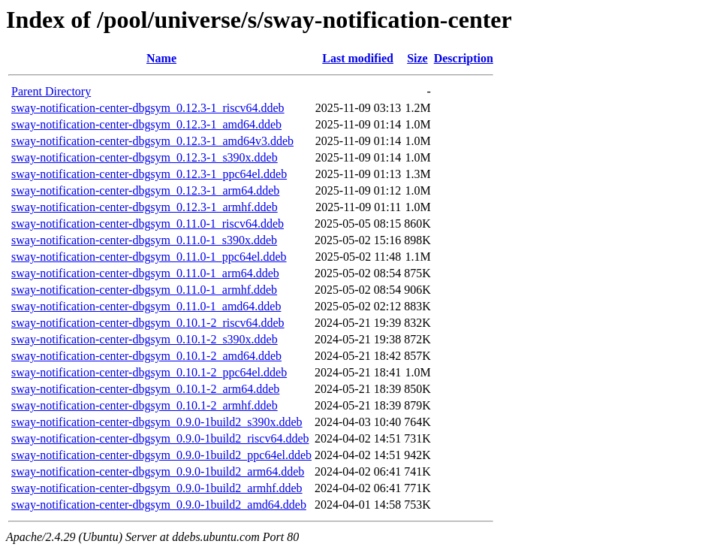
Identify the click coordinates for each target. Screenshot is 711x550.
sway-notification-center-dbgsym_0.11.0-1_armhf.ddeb (144, 289)
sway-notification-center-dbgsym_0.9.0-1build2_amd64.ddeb (158, 504)
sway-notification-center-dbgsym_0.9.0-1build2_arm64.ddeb (157, 471)
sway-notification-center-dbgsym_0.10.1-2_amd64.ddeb (146, 355)
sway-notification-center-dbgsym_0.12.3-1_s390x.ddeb (144, 157)
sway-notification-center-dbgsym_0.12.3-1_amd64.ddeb (146, 124)
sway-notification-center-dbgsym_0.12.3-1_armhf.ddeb (144, 207)
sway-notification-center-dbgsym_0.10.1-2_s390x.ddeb (144, 339)
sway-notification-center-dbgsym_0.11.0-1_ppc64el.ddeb (149, 256)
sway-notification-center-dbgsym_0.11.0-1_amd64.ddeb (146, 306)
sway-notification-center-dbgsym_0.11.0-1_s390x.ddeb (144, 240)
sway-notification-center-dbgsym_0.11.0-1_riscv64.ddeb (147, 223)
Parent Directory (51, 91)
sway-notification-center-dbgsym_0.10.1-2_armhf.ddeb (144, 405)
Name (161, 58)
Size (417, 58)
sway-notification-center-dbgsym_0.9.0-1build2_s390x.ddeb (157, 422)
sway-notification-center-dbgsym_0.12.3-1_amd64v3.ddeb (152, 140)
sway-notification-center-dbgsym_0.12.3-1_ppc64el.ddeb (149, 174)
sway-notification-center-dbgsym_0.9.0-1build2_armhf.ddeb (157, 488)
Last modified (357, 58)
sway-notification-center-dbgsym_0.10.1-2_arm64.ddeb (145, 388)
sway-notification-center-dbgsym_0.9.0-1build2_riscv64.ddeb (160, 438)
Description (463, 58)
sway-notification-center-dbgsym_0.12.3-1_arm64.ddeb (145, 190)
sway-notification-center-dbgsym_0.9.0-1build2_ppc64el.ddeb (161, 455)
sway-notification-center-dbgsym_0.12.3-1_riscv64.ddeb (148, 107)
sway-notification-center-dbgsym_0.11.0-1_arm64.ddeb (145, 273)
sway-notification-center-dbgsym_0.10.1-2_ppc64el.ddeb (149, 372)
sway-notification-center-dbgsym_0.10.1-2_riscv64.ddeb (148, 322)
